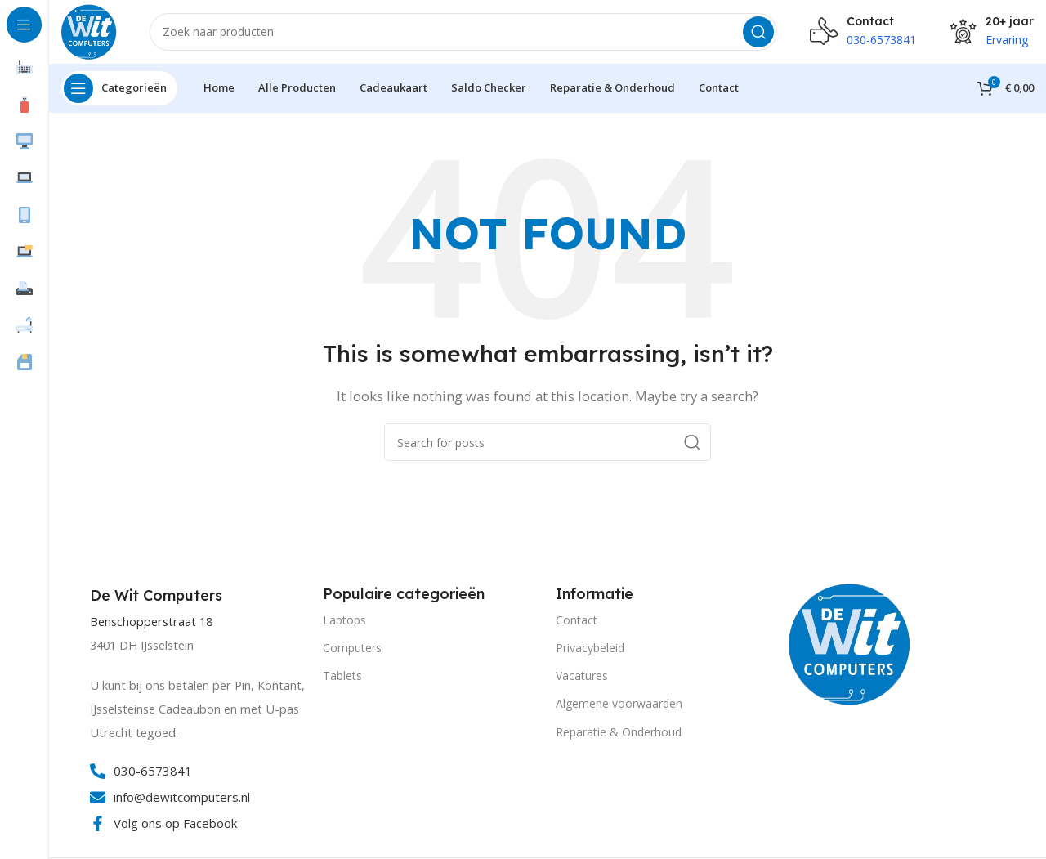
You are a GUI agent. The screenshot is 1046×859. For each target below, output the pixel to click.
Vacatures (582, 678)
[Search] (464, 32)
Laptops (344, 621)
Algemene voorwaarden (619, 706)
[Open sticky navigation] (119, 90)
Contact (576, 621)
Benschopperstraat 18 (151, 624)
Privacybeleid (590, 649)
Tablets (342, 678)
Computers (352, 649)
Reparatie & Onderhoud (619, 733)
